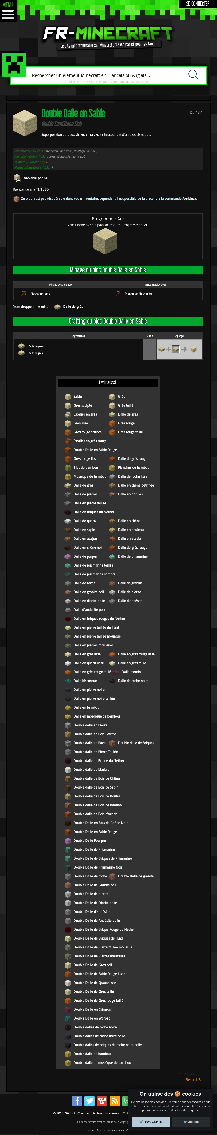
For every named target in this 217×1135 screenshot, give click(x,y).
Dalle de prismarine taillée (93, 565)
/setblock (189, 198)
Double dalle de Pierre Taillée (96, 751)
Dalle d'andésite (130, 600)
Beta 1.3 (193, 1080)
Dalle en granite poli (89, 592)
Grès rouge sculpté (88, 432)
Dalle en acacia (129, 538)
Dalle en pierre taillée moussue (97, 636)
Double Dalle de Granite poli (95, 885)
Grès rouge (126, 423)
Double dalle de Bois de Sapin (96, 787)
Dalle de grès (73, 306)
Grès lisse (81, 423)
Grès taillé (125, 405)
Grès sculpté (83, 405)
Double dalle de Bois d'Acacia (96, 814)
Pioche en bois (40, 294)
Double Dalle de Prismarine (94, 849)
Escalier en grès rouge (90, 441)
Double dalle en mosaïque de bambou (102, 1062)
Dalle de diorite (129, 592)
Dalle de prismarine (133, 556)
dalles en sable (87, 134)
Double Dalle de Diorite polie (95, 902)
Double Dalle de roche (90, 876)
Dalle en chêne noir (88, 547)
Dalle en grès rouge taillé (92, 672)
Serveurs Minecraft (117, 1130)
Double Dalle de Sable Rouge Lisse (99, 974)
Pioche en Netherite (138, 294)
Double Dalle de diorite (91, 894)
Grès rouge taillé (130, 432)
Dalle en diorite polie (89, 600)
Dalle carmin (131, 672)
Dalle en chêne (129, 521)
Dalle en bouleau (131, 529)
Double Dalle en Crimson (92, 1009)
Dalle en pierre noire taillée (94, 698)
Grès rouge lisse (85, 458)
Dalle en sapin (84, 529)
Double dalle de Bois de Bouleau (98, 796)
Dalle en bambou (86, 707)
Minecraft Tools (96, 1130)
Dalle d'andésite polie (90, 609)
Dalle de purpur (85, 556)
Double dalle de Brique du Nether (99, 760)
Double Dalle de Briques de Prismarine (103, 858)
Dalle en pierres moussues (93, 645)
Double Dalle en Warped (92, 1018)
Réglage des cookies (105, 1113)
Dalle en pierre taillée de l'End (96, 627)
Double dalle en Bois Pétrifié (95, 734)
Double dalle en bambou (92, 1053)
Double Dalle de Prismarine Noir (98, 867)
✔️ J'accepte (151, 1121)
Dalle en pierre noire (89, 689)
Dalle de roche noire (133, 680)
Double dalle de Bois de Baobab (98, 805)
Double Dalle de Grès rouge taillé (98, 1000)
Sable (78, 396)
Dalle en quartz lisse (89, 663)
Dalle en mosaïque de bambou (97, 716)
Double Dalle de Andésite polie (97, 920)
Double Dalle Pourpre (90, 840)
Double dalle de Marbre (91, 769)
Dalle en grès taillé (132, 663)
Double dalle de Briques (136, 743)
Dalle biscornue (85, 680)
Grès (121, 396)
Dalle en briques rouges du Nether (99, 618)
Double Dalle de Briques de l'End (98, 938)
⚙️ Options (191, 1121)
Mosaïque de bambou (90, 476)
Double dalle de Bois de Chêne (97, 778)
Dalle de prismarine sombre (94, 574)
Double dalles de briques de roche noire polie (108, 1045)
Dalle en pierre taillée (90, 503)
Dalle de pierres (85, 494)
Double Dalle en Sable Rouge (95, 449)
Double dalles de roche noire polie (99, 1036)
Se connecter (198, 4)
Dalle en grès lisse (87, 654)
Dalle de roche (84, 583)
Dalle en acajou (85, 538)
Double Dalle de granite (136, 876)
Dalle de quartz (85, 521)
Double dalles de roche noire (95, 1027)
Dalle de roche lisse (132, 476)
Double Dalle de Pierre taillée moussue (103, 947)
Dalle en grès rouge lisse (136, 654)
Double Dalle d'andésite (92, 911)
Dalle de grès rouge (132, 458)
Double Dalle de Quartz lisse (95, 982)
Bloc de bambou (86, 467)
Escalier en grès (85, 414)
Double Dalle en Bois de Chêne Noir (101, 823)
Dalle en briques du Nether (94, 512)
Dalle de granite (130, 583)
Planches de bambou (133, 467)
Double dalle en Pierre (90, 725)
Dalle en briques (130, 494)
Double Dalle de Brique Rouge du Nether (104, 929)
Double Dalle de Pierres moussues (99, 956)
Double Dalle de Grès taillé (94, 991)
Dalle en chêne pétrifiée (136, 485)
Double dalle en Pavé (90, 743)
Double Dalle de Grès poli (93, 965)
